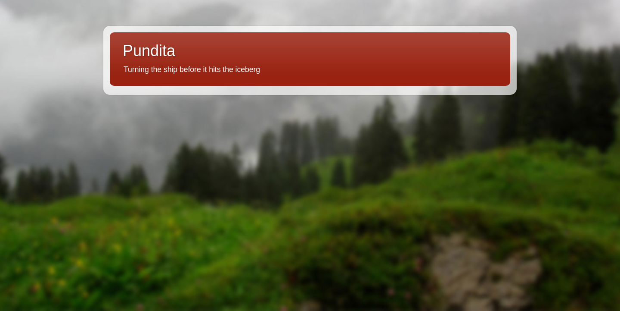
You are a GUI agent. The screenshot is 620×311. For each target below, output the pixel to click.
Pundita (149, 51)
